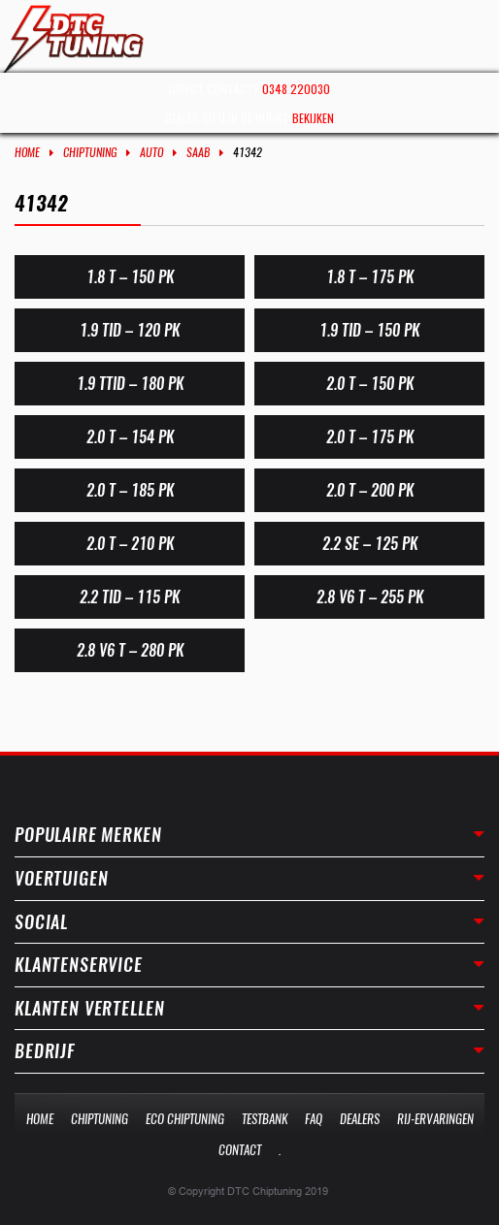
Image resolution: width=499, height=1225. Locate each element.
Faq (313, 1119)
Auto (151, 152)
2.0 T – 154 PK (130, 437)
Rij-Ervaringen (435, 1119)
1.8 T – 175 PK (370, 277)
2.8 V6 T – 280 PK (130, 650)
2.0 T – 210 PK (130, 543)
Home (27, 152)
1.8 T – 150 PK (130, 277)
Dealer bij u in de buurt (249, 118)
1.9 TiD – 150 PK (369, 330)
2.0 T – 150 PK (370, 383)
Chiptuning (89, 152)
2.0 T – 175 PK (370, 437)
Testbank (264, 1119)
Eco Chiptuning (185, 1119)
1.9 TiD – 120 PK (130, 330)
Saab (198, 152)
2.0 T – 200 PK (370, 490)
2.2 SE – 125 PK (369, 543)
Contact (239, 1150)
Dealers (360, 1119)
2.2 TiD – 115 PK (130, 597)
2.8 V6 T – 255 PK (369, 597)
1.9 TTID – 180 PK (130, 383)
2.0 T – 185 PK (130, 490)
